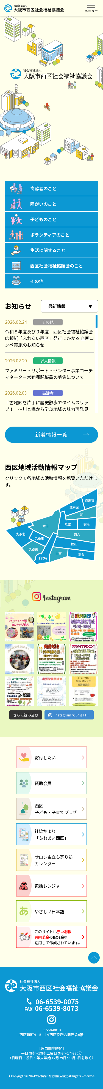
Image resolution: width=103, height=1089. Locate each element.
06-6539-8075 (57, 1001)
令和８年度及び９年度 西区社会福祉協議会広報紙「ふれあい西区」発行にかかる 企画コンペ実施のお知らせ (49, 338)
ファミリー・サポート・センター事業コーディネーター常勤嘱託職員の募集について (49, 373)
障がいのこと (43, 203)
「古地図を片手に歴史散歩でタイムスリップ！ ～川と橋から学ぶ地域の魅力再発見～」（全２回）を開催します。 (46, 409)
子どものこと (43, 219)
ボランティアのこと (49, 234)
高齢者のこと (43, 188)
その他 (36, 281)
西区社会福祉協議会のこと (56, 265)
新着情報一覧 (51, 434)
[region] (51, 363)
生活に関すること (47, 250)
